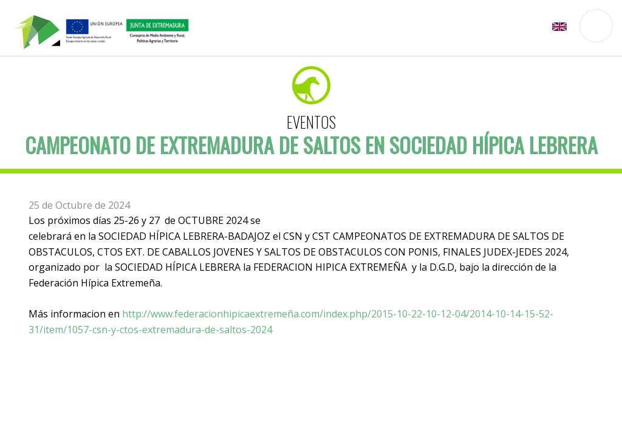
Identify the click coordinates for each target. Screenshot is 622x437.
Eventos (311, 121)
